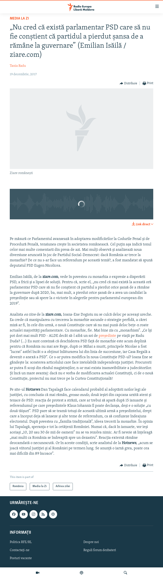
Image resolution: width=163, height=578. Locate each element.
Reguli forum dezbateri (99, 550)
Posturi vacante (21, 558)
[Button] (128, 83)
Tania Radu (18, 66)
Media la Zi (19, 19)
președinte (107, 336)
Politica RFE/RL (21, 542)
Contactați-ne (20, 550)
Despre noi (91, 542)
